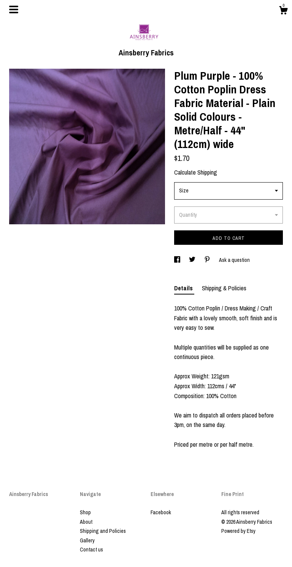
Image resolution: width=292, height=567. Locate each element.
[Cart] (283, 11)
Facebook (161, 512)
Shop (85, 512)
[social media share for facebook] (177, 260)
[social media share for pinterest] (207, 260)
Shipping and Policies (103, 531)
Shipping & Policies (224, 288)
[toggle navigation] (13, 9)
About (86, 521)
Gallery (87, 540)
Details (184, 288)
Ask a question (234, 260)
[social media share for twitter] (193, 260)
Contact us (91, 549)
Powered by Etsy (238, 531)
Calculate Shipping (195, 172)
